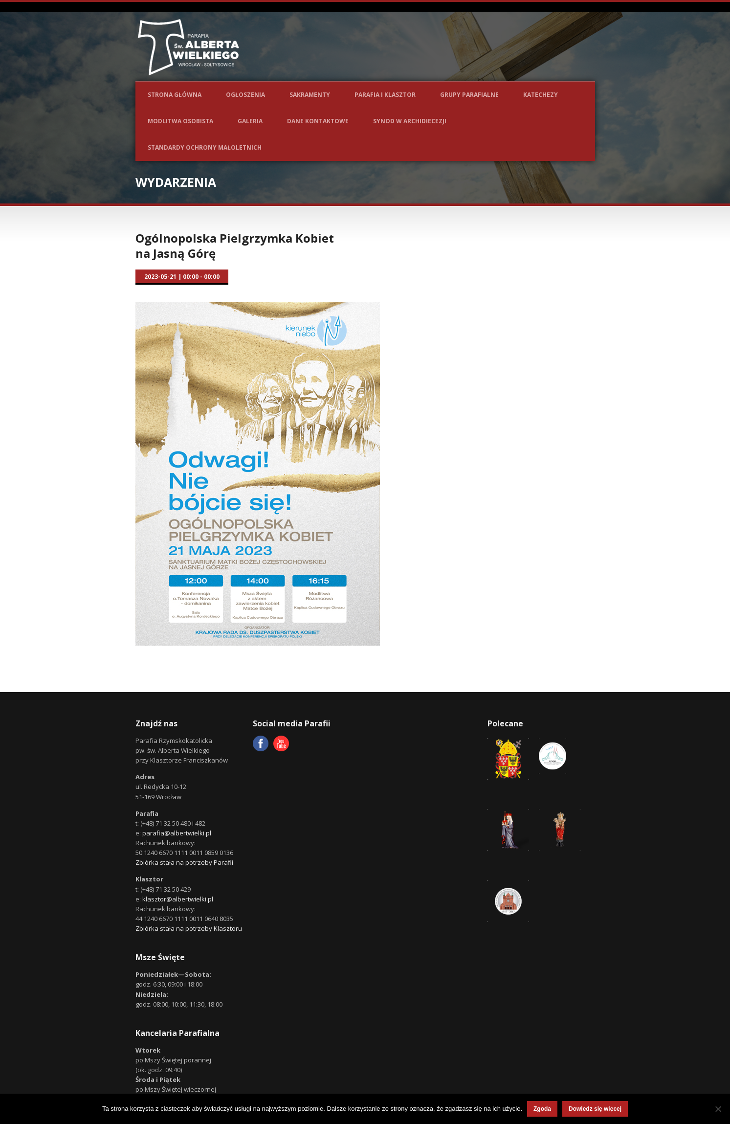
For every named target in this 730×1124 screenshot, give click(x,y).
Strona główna (174, 94)
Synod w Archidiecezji (409, 121)
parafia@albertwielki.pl (176, 833)
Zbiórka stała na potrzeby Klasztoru (188, 928)
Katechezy (540, 94)
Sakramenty (309, 94)
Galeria (250, 121)
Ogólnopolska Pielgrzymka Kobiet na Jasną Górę (234, 245)
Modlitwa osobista (180, 121)
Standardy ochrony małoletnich (205, 147)
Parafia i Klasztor (385, 94)
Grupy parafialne (469, 94)
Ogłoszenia (245, 94)
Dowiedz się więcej (595, 1108)
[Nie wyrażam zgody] (718, 1109)
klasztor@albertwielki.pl (177, 899)
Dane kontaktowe (318, 121)
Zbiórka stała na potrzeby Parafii (184, 862)
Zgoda (542, 1108)
